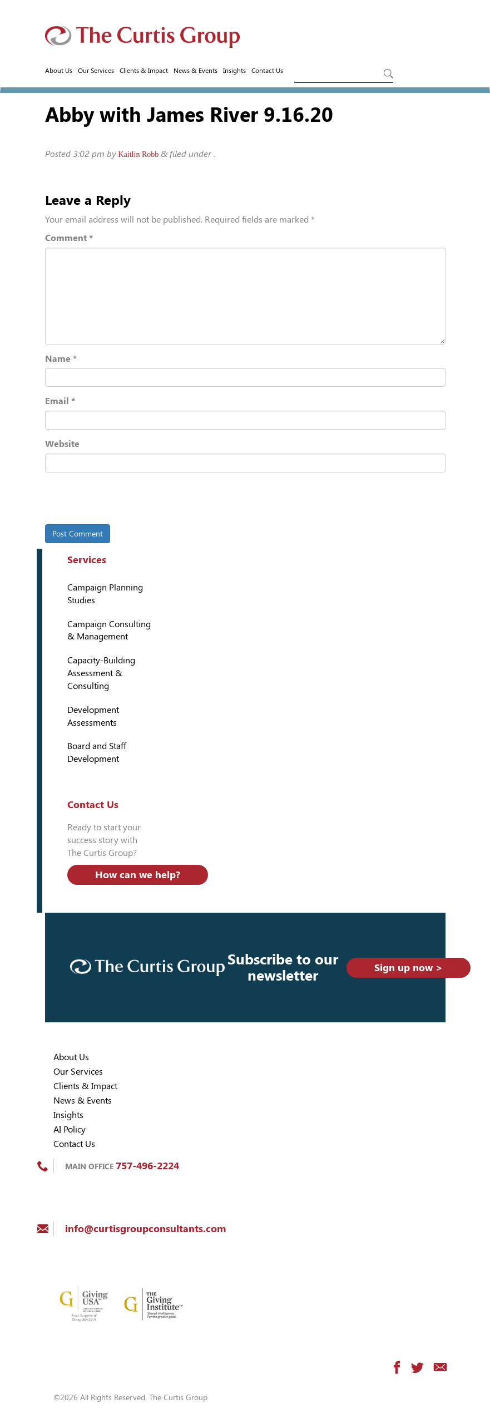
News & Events (195, 71)
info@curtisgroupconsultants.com (145, 1228)
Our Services (96, 71)
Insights (234, 71)
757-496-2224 (147, 1165)
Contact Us (267, 71)
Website (62, 444)
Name (61, 358)
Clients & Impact (144, 71)
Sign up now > (408, 967)
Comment (69, 238)
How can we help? (137, 874)
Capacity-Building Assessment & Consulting (101, 673)
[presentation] (121, 500)
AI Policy (69, 1129)
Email (60, 401)
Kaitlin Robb (138, 154)
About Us (58, 71)
